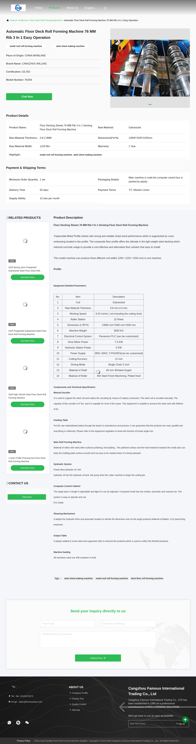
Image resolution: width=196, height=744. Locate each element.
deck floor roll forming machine (147, 578)
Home (38, 7)
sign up (180, 723)
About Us (72, 7)
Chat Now (29, 96)
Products (54, 7)
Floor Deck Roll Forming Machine (45, 20)
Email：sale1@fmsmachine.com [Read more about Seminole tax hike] (25, 702)
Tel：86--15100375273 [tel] (20, 696)
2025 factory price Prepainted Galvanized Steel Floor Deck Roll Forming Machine (24, 270)
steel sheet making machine (78, 578)
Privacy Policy (23, 741)
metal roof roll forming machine (112, 578)
